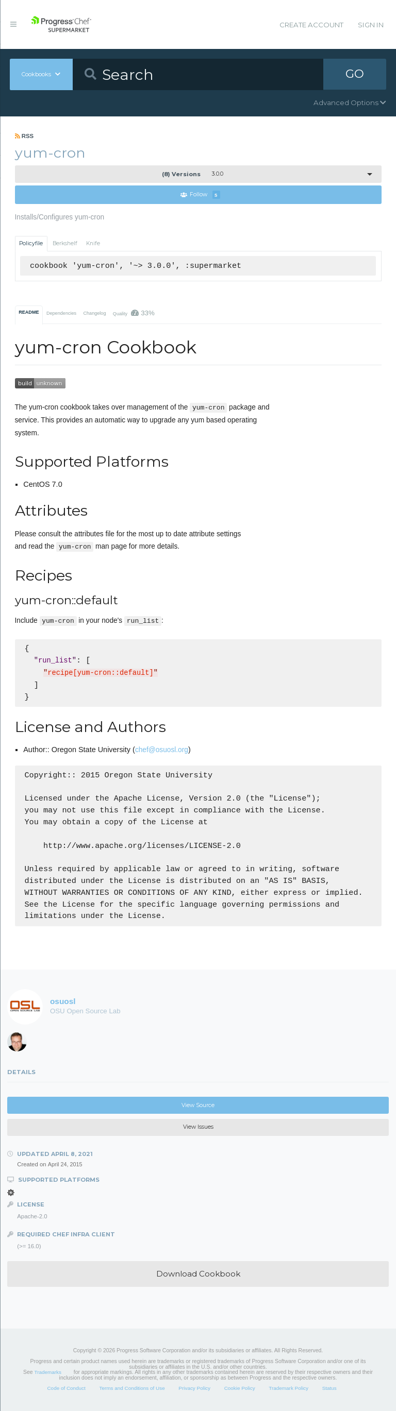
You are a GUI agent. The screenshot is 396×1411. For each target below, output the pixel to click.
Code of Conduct (66, 1388)
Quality (134, 313)
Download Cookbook (198, 1274)
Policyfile (31, 243)
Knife (93, 243)
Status (329, 1388)
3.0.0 (192, 174)
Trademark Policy (288, 1388)
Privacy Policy (194, 1388)
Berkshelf (65, 243)
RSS (24, 136)
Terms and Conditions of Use (131, 1388)
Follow (200, 195)
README (29, 312)
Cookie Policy (239, 1388)
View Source (198, 1105)
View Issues (198, 1127)
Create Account (311, 25)
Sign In (371, 25)
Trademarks (48, 1372)
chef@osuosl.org (161, 750)
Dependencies (61, 313)
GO (354, 74)
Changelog (94, 313)
